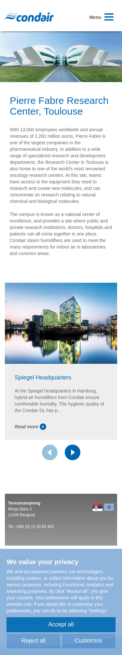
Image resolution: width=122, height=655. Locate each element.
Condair (29, 17)
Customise (88, 640)
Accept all (61, 624)
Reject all (33, 640)
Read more (30, 426)
